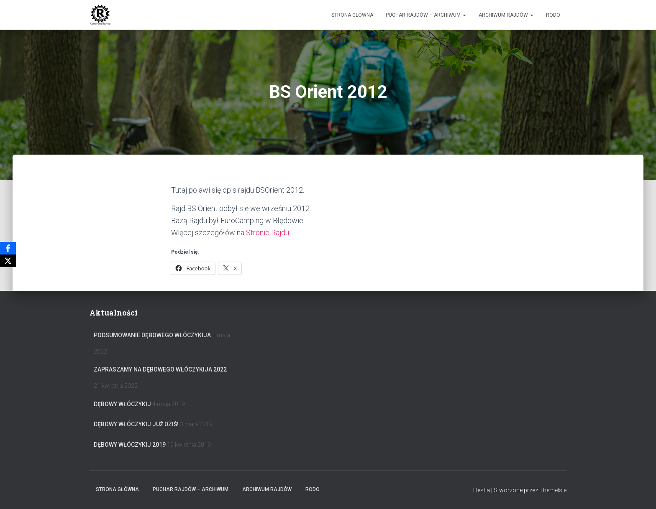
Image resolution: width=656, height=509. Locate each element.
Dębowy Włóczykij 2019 (130, 444)
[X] (8, 260)
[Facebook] (8, 248)
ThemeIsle (552, 490)
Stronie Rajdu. (268, 232)
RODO (553, 15)
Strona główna (352, 15)
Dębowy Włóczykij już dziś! (136, 424)
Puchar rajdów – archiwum (426, 15)
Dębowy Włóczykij (122, 404)
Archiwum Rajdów (506, 15)
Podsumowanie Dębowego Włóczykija (152, 335)
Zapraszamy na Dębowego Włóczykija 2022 (160, 369)
